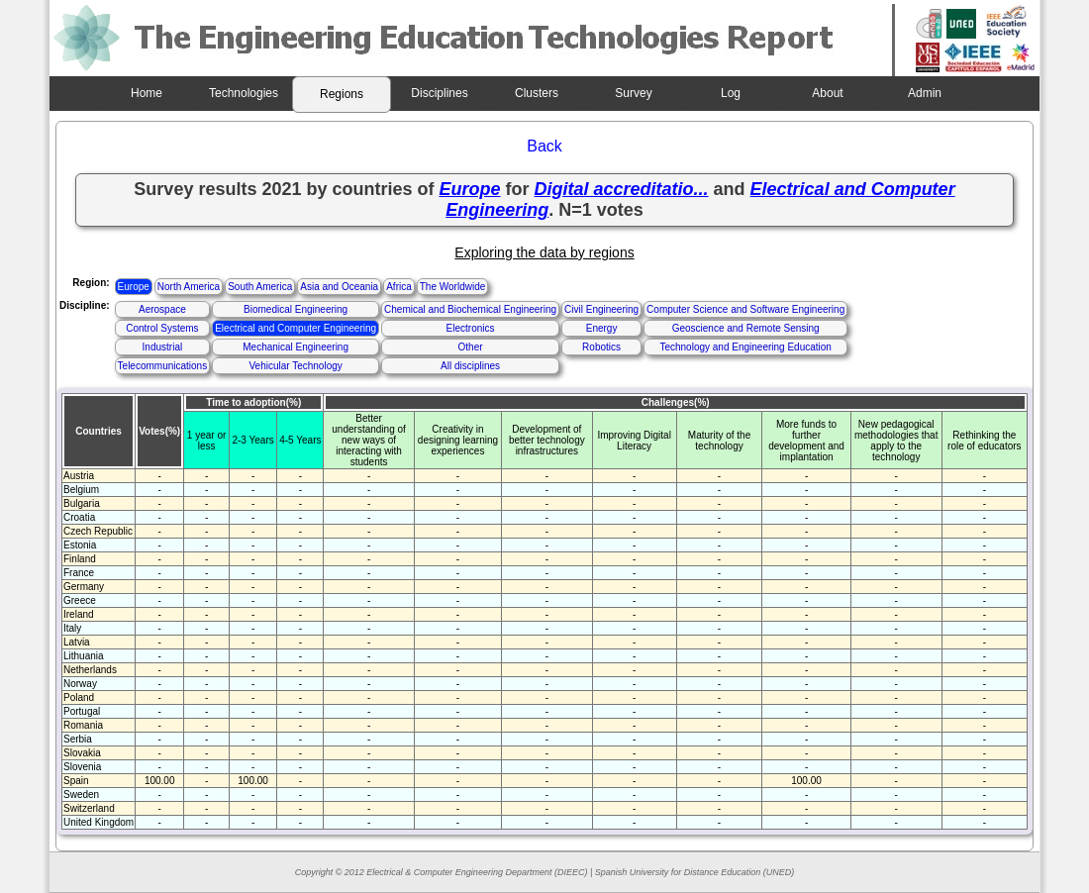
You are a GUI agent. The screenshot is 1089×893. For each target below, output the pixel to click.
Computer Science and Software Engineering (745, 309)
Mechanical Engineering (295, 347)
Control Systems (162, 328)
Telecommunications (163, 365)
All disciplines (470, 365)
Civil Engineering (601, 309)
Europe (133, 286)
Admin (924, 93)
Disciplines (439, 93)
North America (188, 286)
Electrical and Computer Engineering (295, 328)
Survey (633, 93)
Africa (399, 286)
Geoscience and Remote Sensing (746, 328)
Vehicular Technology (295, 365)
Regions (341, 94)
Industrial (163, 347)
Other (470, 347)
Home (146, 93)
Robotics (601, 347)
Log (731, 93)
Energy (602, 328)
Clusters (536, 93)
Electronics (470, 328)
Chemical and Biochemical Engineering (470, 309)
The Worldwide (453, 286)
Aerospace (162, 309)
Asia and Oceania (339, 286)
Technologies (243, 93)
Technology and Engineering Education (745, 347)
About (827, 93)
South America (260, 286)
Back (544, 146)
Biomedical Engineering (295, 309)
